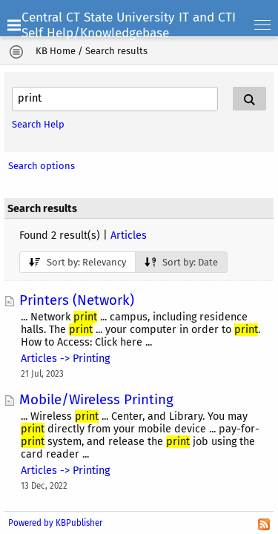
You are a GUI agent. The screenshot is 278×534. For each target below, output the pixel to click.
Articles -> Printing (65, 358)
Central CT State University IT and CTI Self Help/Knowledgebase (128, 25)
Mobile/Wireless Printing (96, 400)
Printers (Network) (76, 300)
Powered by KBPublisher (55, 523)
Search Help (38, 124)
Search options (41, 165)
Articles (128, 235)
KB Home (56, 50)
